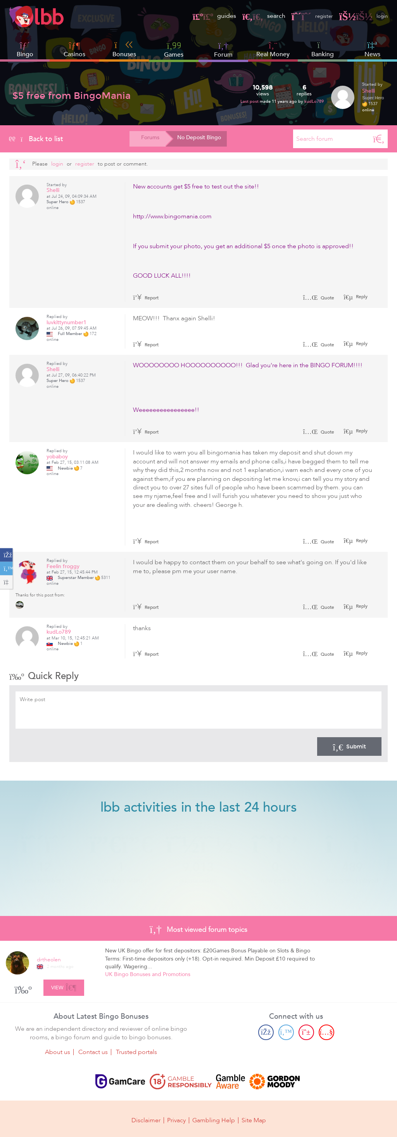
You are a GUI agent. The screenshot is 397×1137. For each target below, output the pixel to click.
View (63, 985)
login (362, 16)
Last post (250, 101)
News (372, 49)
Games (173, 49)
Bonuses (124, 49)
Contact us (93, 1051)
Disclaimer (146, 1118)
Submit (349, 746)
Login (57, 164)
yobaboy (57, 456)
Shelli (368, 91)
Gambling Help (213, 1118)
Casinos (74, 54)
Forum (223, 49)
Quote (318, 298)
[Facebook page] (266, 1031)
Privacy (176, 1118)
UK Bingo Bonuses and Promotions (147, 974)
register (307, 16)
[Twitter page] (286, 1031)
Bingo (25, 54)
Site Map (254, 1118)
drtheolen (49, 959)
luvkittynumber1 (66, 322)
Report (146, 298)
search (256, 16)
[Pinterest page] (306, 1031)
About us (57, 1051)
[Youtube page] (326, 1031)
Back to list (36, 138)
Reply (361, 297)
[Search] (379, 139)
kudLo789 (314, 101)
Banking (322, 49)
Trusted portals (136, 1051)
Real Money (273, 54)
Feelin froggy (63, 566)
